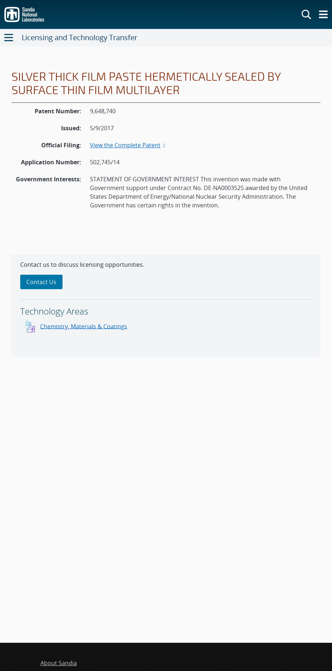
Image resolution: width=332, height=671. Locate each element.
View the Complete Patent (128, 145)
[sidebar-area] (166, 305)
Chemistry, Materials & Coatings (83, 326)
